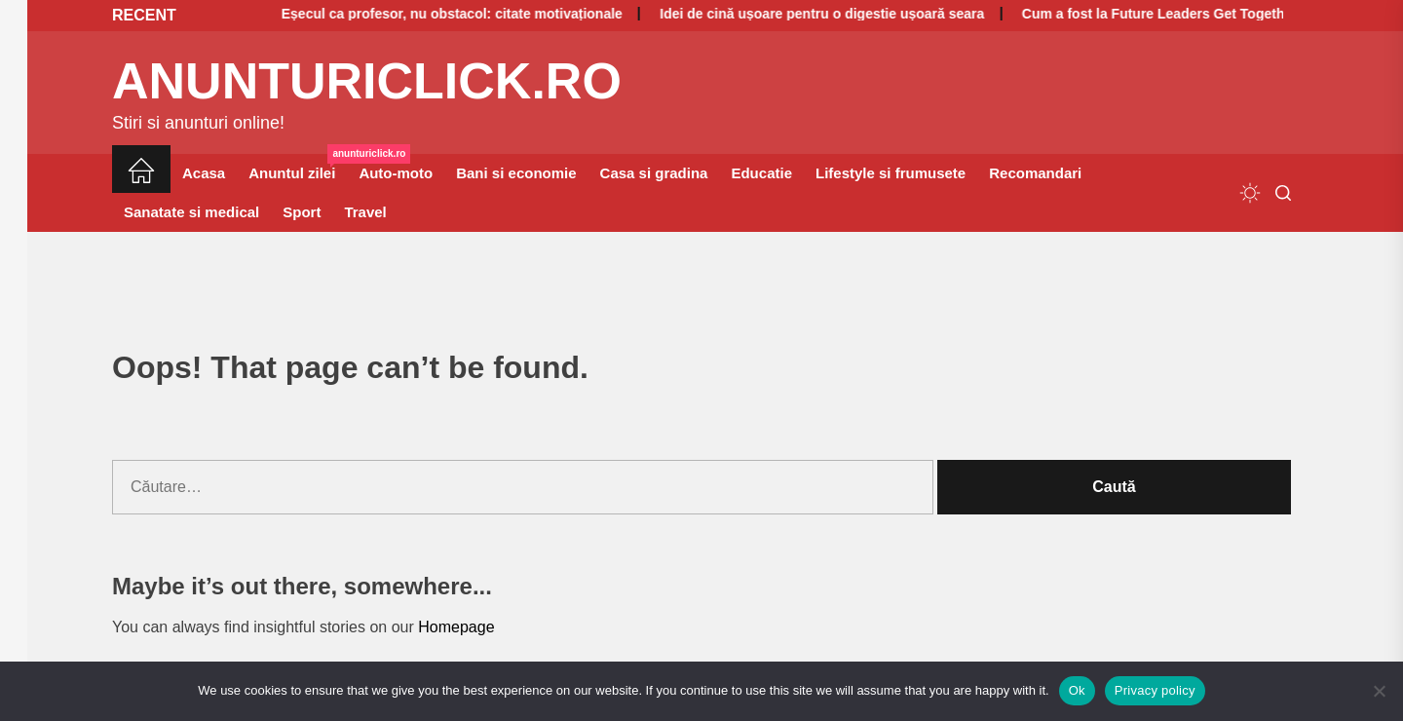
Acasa (203, 173)
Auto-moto (396, 173)
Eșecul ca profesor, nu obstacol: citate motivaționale (410, 13)
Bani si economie (516, 173)
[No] (1378, 691)
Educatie (761, 173)
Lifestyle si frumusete (890, 173)
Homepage (456, 627)
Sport (302, 212)
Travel (365, 212)
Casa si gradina (654, 173)
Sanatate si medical (191, 212)
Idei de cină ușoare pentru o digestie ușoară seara (781, 13)
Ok (1077, 690)
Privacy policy (1155, 690)
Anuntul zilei (297, 167)
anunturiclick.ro (367, 81)
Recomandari (1035, 173)
